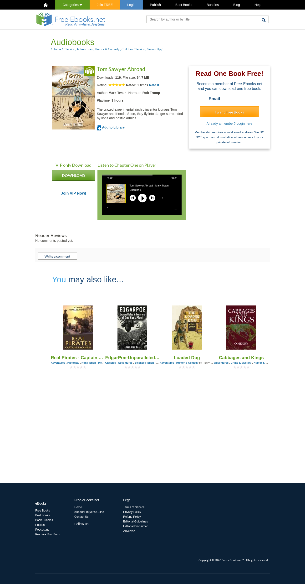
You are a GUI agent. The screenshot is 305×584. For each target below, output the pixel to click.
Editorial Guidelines (135, 521)
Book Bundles (44, 520)
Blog (236, 5)
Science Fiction (144, 362)
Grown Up (154, 49)
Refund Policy (132, 516)
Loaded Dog (187, 357)
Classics (69, 49)
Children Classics (133, 49)
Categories (72, 5)
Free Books (42, 510)
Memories (104, 362)
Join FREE (105, 5)
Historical (73, 362)
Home (57, 49)
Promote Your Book (47, 534)
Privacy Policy (132, 512)
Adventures (85, 49)
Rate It (154, 85)
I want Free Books (229, 112)
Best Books (183, 5)
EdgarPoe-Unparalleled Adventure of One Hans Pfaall (132, 357)
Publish (155, 5)
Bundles (213, 5)
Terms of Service (133, 507)
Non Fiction (88, 362)
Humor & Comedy (107, 49)
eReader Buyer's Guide (89, 512)
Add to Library (111, 127)
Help (257, 5)
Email (214, 98)
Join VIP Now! (73, 193)
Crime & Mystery (241, 362)
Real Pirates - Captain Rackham (78, 357)
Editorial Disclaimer (135, 526)
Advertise (129, 531)
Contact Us (81, 516)
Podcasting (42, 529)
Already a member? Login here (229, 123)
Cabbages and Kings (241, 357)
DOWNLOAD (73, 177)
